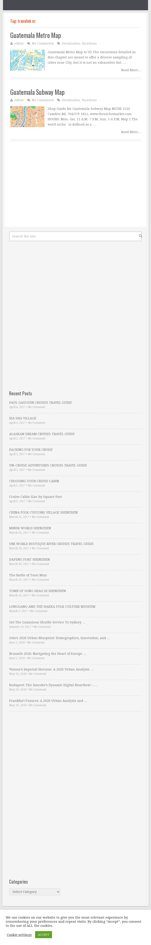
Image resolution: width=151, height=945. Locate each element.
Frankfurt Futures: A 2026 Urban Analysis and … (48, 701)
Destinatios (71, 43)
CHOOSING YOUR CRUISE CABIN (34, 481)
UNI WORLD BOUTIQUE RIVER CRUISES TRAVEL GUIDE (51, 544)
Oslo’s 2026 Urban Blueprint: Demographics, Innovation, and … (59, 638)
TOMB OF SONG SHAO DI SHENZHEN (37, 591)
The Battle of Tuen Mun (28, 575)
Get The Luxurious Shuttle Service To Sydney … (47, 622)
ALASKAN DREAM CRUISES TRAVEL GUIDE (42, 434)
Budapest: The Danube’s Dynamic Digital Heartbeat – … (53, 685)
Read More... (131, 70)
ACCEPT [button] (43, 934)
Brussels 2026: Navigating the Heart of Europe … (47, 653)
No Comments (43, 43)
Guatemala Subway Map (37, 92)
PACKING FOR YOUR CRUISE (31, 449)
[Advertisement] (75, 189)
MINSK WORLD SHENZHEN (30, 528)
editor (19, 43)
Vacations (89, 43)
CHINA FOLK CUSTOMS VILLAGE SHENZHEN (43, 512)
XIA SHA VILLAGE (22, 418)
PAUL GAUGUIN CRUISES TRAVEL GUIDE (40, 402)
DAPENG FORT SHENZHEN (29, 559)
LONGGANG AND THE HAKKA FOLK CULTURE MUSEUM (52, 606)
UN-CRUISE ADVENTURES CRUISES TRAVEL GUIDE (48, 465)
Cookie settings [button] (19, 935)
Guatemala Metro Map (35, 35)
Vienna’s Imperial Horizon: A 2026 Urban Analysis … (51, 669)
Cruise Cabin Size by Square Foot (35, 497)
